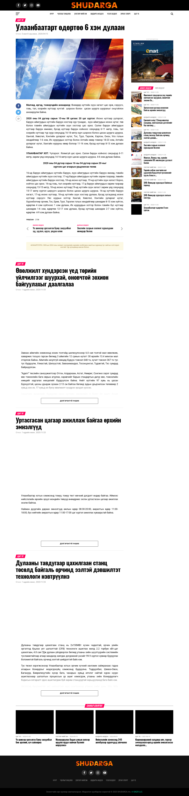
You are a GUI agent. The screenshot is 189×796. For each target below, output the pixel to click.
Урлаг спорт (125, 14)
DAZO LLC (136, 792)
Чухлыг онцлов (64, 14)
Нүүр (52, 14)
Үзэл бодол (112, 14)
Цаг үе (136, 14)
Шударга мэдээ (97, 14)
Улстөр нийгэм (80, 14)
